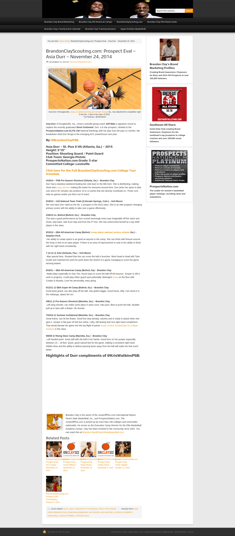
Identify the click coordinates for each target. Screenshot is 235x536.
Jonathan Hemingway (78, 512)
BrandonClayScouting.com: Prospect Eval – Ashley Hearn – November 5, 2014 (106, 463)
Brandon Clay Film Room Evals (162, 22)
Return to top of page (59, 532)
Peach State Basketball (80, 9)
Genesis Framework (163, 532)
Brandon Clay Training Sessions (100, 29)
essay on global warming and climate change (89, 112)
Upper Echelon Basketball (133, 29)
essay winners (63, 187)
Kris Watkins (106, 512)
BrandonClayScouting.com (130, 22)
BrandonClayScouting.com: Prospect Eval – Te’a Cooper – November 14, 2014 (54, 465)
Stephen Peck (82, 516)
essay (115, 277)
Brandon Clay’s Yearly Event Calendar (62, 29)
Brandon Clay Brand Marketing (59, 22)
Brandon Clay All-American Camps (95, 22)
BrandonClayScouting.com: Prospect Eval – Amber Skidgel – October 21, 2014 (123, 463)
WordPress (180, 532)
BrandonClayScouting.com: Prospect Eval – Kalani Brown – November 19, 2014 (88, 465)
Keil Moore (94, 512)
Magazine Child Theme (139, 532)
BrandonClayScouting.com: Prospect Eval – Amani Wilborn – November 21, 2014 (71, 465)
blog (66, 509)
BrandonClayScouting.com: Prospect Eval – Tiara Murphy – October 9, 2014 (54, 498)
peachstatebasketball (81, 62)
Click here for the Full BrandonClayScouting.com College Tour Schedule (91, 172)
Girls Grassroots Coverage (83, 509)
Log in (190, 532)
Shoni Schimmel (67, 516)
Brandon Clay (60, 512)
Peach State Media (107, 509)
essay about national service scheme (110, 232)
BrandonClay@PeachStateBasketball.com (103, 432)
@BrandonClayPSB (64, 140)
